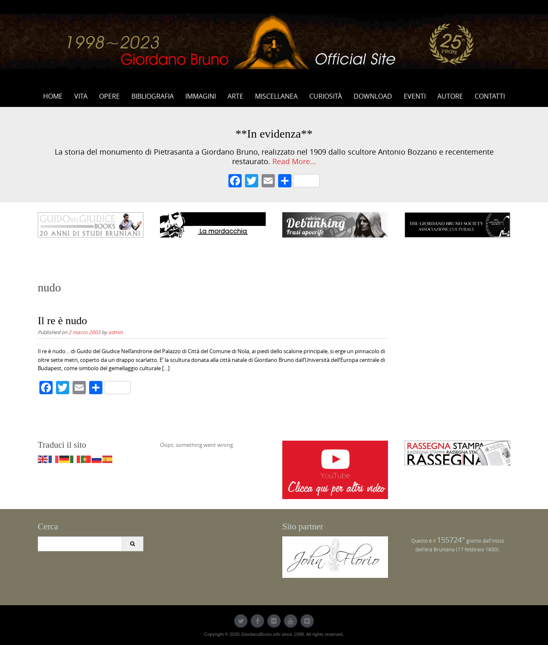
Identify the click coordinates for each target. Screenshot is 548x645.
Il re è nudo (62, 321)
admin (115, 332)
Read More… (294, 161)
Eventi (415, 96)
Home (53, 96)
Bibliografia (152, 96)
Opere (109, 96)
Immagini (200, 96)
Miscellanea (276, 96)
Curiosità (325, 96)
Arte (235, 96)
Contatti (490, 96)
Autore (450, 96)
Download (373, 96)
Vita (80, 96)
